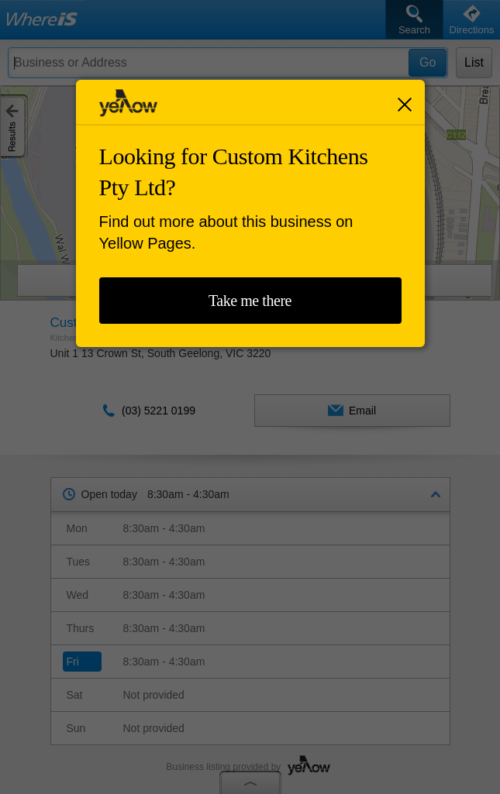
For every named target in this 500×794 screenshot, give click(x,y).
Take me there (250, 300)
